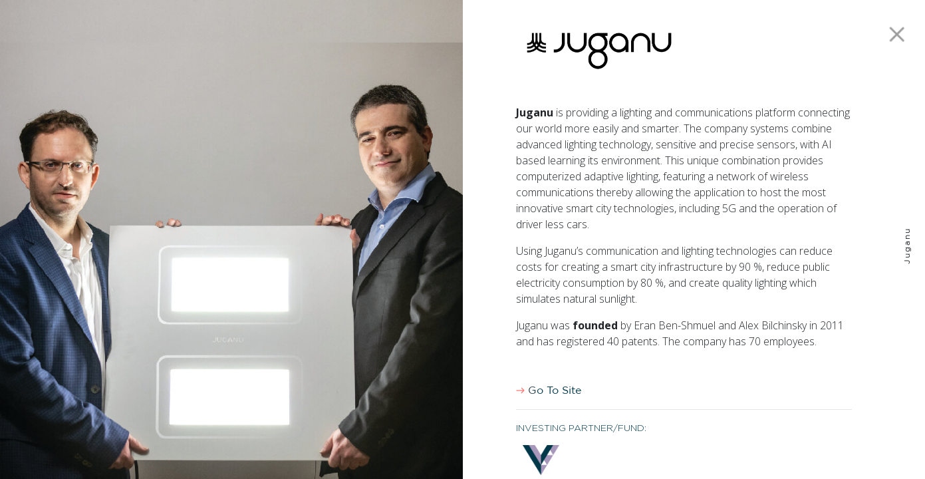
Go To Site (548, 390)
